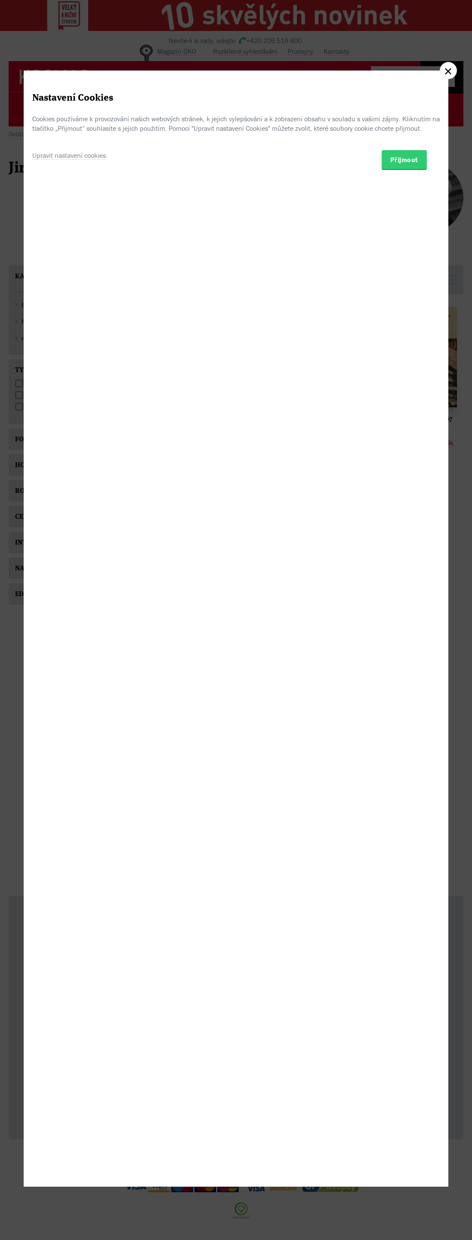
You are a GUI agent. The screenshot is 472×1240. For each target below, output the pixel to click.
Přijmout (404, 663)
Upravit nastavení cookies (69, 659)
